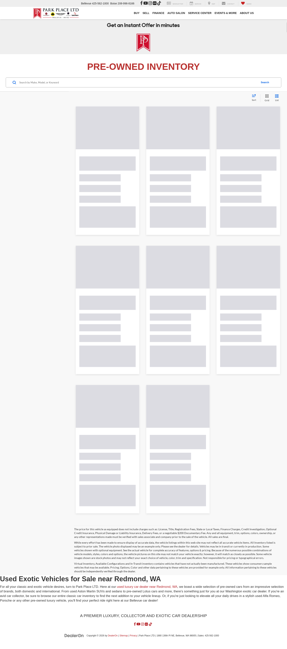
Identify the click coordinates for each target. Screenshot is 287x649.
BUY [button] (136, 13)
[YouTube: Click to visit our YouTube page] (146, 3)
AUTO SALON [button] (176, 13)
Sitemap (123, 639)
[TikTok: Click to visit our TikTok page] (159, 3)
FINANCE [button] (158, 13)
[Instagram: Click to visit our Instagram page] (150, 3)
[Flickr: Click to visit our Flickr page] (154, 3)
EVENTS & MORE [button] (226, 13)
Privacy (133, 639)
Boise (113, 3)
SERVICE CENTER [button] (200, 13)
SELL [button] (146, 13)
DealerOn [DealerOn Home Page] (113, 639)
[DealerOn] (74, 639)
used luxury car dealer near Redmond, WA (147, 591)
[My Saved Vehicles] (246, 4)
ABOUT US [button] (247, 13)
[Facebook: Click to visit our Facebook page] (141, 3)
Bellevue (86, 3)
